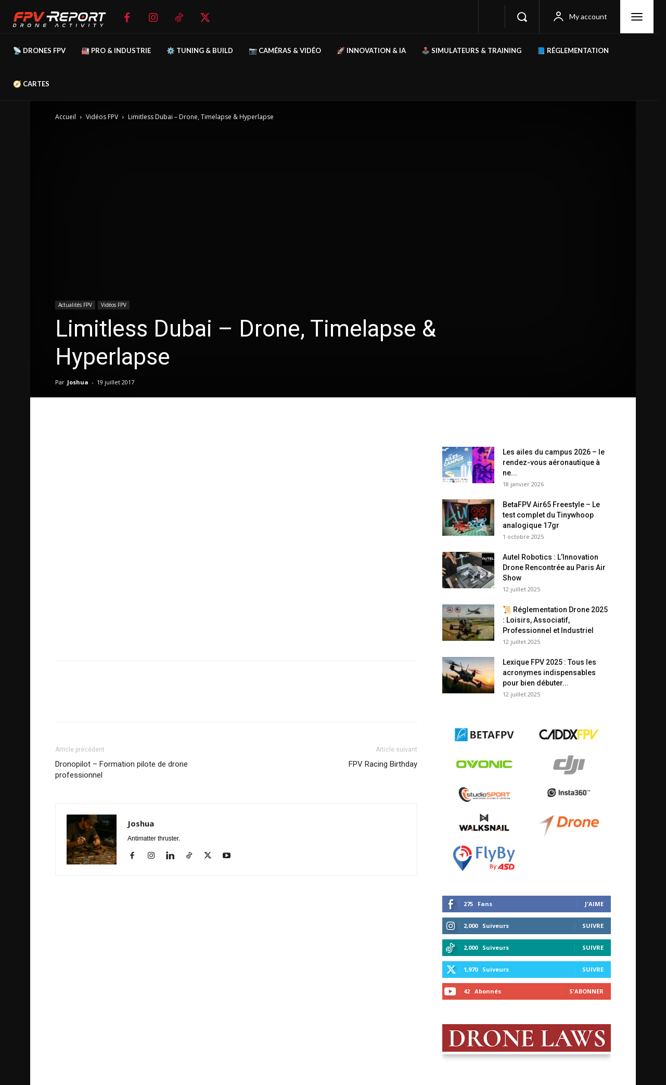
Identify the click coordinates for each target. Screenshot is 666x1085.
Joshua (77, 382)
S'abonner (586, 991)
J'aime (594, 904)
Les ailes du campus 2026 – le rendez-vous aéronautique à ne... (554, 462)
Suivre (593, 925)
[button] (522, 16)
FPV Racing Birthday (383, 764)
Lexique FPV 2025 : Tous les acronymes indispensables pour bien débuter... (549, 672)
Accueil (65, 116)
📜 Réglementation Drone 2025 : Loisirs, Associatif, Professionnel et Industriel (555, 620)
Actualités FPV (75, 304)
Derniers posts (471, 430)
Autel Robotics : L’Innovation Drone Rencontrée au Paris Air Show (554, 567)
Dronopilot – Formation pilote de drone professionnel (121, 769)
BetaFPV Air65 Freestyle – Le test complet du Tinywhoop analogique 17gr (551, 514)
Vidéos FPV (102, 116)
